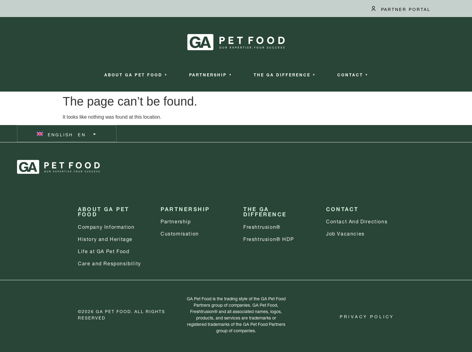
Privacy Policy (367, 316)
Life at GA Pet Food (103, 250)
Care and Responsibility (109, 262)
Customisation (180, 233)
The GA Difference (284, 74)
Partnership (210, 74)
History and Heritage (105, 238)
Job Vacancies (345, 233)
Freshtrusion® (262, 226)
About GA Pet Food (135, 74)
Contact (352, 74)
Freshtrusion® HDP (268, 238)
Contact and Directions (356, 220)
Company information (106, 226)
